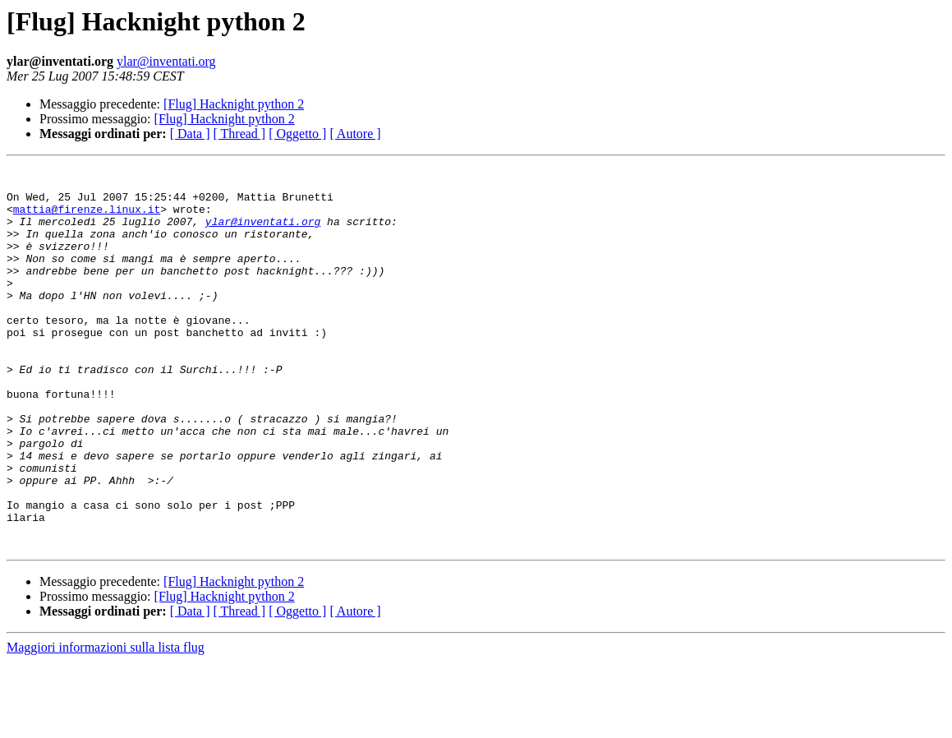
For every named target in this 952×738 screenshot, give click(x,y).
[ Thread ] (240, 134)
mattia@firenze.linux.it (86, 218)
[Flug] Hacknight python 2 (233, 104)
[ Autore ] (354, 134)
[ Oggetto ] (297, 134)
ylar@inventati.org (166, 61)
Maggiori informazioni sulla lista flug (106, 724)
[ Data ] (190, 134)
